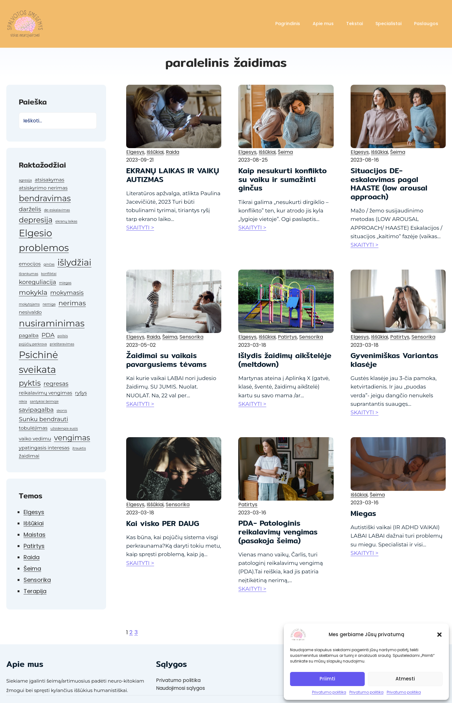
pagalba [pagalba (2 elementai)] (29, 335)
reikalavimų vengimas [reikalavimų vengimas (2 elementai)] (45, 393)
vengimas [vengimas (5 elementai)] (72, 437)
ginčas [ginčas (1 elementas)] (49, 264)
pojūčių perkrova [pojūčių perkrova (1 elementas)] (33, 344)
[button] (439, 634)
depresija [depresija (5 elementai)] (35, 219)
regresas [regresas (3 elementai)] (56, 383)
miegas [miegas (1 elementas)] (65, 283)
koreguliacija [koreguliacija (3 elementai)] (37, 282)
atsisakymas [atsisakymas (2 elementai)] (49, 180)
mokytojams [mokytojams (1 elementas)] (29, 304)
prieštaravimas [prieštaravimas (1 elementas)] (62, 344)
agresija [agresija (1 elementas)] (25, 180)
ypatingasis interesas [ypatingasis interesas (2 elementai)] (44, 448)
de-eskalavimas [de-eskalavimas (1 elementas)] (57, 210)
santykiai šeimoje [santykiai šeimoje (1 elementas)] (44, 402)
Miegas (363, 513)
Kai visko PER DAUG (162, 523)
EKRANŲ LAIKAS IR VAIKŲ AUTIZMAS (172, 175)
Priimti (327, 678)
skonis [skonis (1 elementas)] (61, 411)
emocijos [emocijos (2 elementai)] (30, 264)
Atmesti (405, 678)
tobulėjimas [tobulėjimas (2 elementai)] (33, 428)
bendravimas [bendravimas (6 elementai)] (45, 198)
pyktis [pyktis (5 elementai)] (30, 383)
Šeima (32, 568)
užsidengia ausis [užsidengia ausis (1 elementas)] (64, 429)
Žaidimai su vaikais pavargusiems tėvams (166, 359)
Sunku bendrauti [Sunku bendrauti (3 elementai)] (43, 419)
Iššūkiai (34, 523)
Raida (32, 557)
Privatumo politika (329, 692)
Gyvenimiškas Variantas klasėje (394, 359)
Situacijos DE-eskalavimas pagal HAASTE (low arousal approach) (389, 183)
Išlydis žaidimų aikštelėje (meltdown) (284, 359)
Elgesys (34, 512)
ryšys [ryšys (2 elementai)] (81, 393)
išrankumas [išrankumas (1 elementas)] (28, 274)
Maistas (35, 535)
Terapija (35, 591)
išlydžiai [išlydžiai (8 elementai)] (74, 262)
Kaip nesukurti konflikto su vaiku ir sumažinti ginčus (282, 179)
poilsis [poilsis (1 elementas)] (62, 336)
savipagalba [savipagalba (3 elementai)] (36, 409)
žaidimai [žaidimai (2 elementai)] (29, 456)
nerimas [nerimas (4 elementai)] (72, 303)
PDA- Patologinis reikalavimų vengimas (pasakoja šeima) (277, 532)
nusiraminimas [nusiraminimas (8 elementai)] (51, 323)
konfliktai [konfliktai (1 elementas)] (48, 274)
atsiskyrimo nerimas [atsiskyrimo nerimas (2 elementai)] (43, 188)
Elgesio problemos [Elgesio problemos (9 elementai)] (44, 240)
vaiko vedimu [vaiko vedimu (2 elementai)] (35, 439)
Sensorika (37, 580)
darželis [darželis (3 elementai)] (30, 209)
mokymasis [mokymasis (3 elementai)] (66, 292)
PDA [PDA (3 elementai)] (48, 335)
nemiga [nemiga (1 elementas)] (49, 304)
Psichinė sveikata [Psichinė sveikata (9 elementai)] (38, 362)
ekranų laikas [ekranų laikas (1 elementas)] (66, 221)
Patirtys (34, 546)
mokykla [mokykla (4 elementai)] (33, 292)
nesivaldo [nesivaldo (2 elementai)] (30, 312)
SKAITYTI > (140, 227)
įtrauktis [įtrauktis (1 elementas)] (79, 448)
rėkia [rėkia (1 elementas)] (23, 402)
